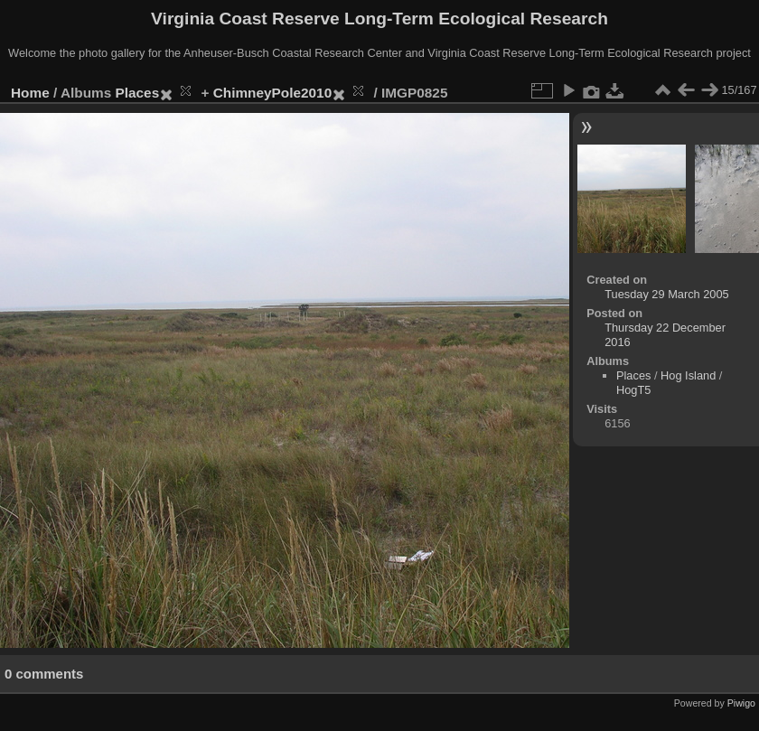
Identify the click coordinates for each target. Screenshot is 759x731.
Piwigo (741, 703)
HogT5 (633, 390)
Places (138, 92)
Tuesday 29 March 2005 (666, 294)
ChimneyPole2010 (272, 92)
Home (30, 92)
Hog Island (688, 375)
